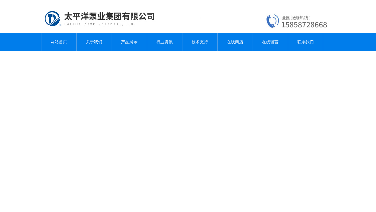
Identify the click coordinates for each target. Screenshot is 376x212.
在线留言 (270, 42)
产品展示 (129, 42)
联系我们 (305, 42)
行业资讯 (164, 42)
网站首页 (59, 42)
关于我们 (94, 42)
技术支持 (200, 42)
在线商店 (235, 42)
